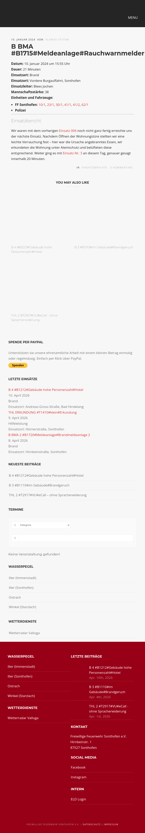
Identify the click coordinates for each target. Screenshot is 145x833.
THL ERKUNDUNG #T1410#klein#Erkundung (42, 412)
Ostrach (15, 597)
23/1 (50, 104)
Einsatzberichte (94, 167)
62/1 (85, 104)
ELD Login (78, 799)
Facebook (78, 767)
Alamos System (57, 39)
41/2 (76, 104)
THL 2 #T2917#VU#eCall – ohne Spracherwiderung (47, 495)
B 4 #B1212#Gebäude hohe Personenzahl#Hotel (45, 389)
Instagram (78, 777)
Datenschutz (92, 824)
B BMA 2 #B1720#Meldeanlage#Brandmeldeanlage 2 (49, 435)
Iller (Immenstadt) (22, 578)
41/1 (67, 104)
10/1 (42, 104)
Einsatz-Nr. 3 (72, 153)
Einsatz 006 (67, 130)
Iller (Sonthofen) (21, 587)
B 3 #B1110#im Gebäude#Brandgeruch (104, 247)
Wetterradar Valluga (24, 633)
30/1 (59, 104)
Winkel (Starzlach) (22, 607)
